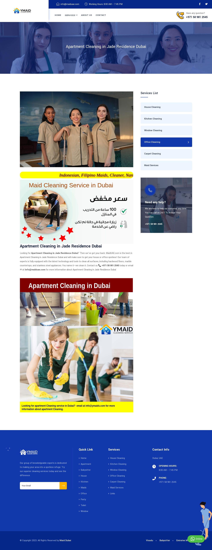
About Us (86, 15)
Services (70, 15)
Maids (82, 487)
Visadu (149, 540)
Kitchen (83, 481)
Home (58, 15)
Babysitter (85, 470)
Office (83, 493)
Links (111, 493)
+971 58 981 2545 (167, 482)
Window (83, 511)
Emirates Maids (184, 540)
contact (101, 15)
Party (82, 499)
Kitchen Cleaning (153, 118)
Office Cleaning (152, 142)
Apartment (85, 464)
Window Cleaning (153, 130)
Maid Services (151, 165)
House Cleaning (152, 107)
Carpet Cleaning (152, 153)
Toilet (82, 505)
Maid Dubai (65, 540)
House (83, 475)
